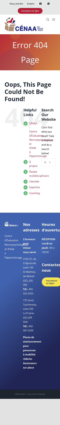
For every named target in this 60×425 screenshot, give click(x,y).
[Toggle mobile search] (47, 19)
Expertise (34, 187)
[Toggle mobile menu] (53, 19)
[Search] (45, 162)
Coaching (34, 193)
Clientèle (34, 181)
